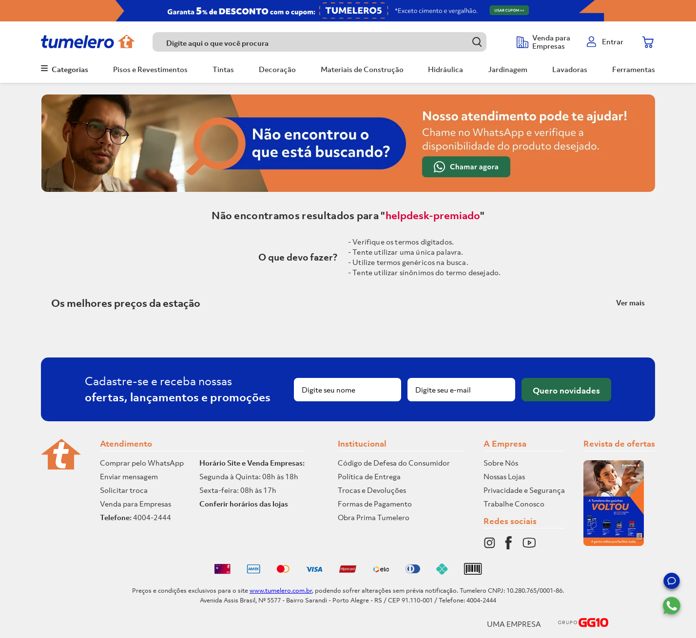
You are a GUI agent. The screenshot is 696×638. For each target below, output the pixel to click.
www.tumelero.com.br (281, 590)
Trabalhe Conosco (513, 503)
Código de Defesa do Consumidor (394, 463)
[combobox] (330, 42)
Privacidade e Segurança (524, 490)
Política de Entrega (369, 476)
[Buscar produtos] (477, 42)
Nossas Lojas (504, 476)
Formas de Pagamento (375, 503)
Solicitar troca (124, 490)
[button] (671, 582)
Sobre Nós (500, 463)
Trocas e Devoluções (372, 490)
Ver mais (630, 302)
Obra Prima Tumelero (373, 517)
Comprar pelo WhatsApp (142, 463)
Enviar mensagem (129, 476)
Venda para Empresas (135, 503)
